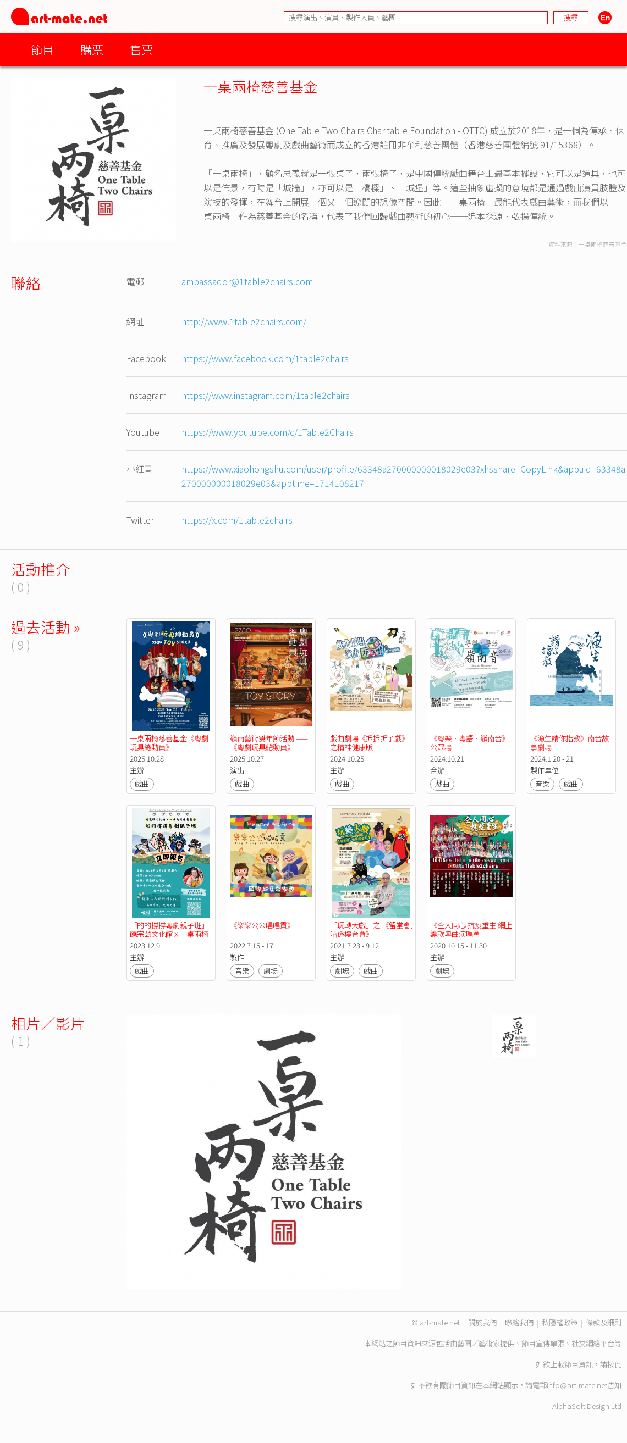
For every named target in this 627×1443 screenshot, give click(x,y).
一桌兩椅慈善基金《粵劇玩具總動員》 (169, 742)
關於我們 (482, 1322)
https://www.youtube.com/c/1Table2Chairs (268, 432)
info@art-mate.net (577, 1385)
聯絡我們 (519, 1322)
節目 (42, 49)
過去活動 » (45, 626)
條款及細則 (604, 1322)
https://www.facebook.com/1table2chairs (265, 358)
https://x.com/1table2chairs (237, 519)
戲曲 (142, 784)
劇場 (270, 970)
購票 (91, 49)
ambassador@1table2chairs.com (247, 281)
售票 (141, 49)
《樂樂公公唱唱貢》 (262, 925)
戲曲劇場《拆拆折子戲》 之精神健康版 (370, 742)
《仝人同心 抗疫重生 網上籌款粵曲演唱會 (471, 929)
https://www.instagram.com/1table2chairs (266, 395)
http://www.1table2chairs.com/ (244, 321)
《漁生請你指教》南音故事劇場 (569, 742)
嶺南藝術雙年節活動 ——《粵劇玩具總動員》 (269, 742)
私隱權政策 (560, 1322)
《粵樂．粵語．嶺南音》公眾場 (469, 742)
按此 (614, 1364)
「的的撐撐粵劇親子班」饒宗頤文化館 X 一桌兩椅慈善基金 (169, 934)
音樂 (542, 784)
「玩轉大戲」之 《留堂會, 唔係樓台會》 (372, 929)
